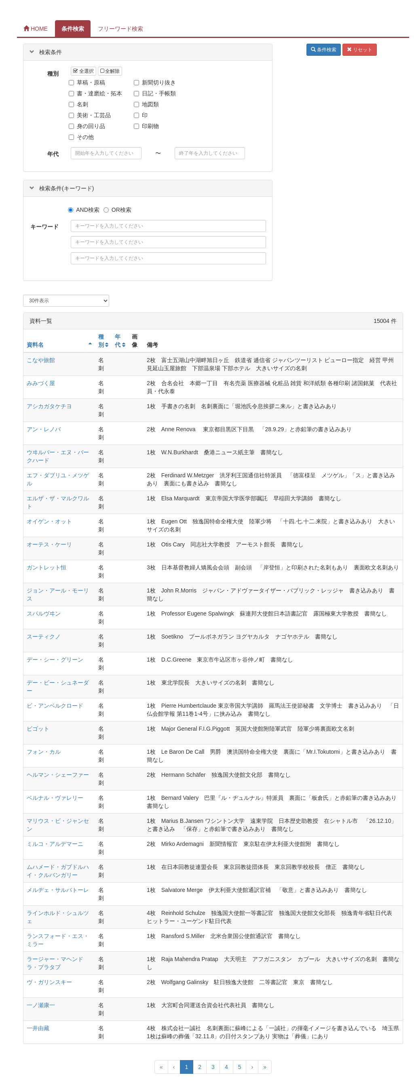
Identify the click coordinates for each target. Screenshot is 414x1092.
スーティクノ (44, 636)
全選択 (83, 71)
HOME (35, 28)
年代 (53, 154)
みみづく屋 (41, 383)
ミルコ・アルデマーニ (55, 844)
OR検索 (117, 210)
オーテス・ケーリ (49, 544)
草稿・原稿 (88, 82)
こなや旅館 (41, 360)
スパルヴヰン (44, 613)
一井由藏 (38, 1028)
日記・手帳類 (156, 93)
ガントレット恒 (46, 567)
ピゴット (38, 728)
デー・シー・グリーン (55, 659)
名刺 (79, 104)
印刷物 (147, 126)
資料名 (35, 345)
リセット (359, 50)
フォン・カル (44, 751)
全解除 (110, 71)
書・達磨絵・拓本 (96, 93)
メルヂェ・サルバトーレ (58, 890)
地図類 (147, 104)
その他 (82, 137)
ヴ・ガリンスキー (49, 982)
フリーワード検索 (120, 28)
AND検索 (83, 210)
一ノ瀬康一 (41, 1005)
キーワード (44, 226)
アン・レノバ (44, 429)
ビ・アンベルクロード (55, 705)
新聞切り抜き (156, 82)
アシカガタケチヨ (49, 406)
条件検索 (72, 28)
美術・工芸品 (91, 115)
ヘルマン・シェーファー (58, 775)
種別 (53, 73)
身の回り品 (88, 126)
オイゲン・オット (49, 521)
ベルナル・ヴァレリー (55, 798)
